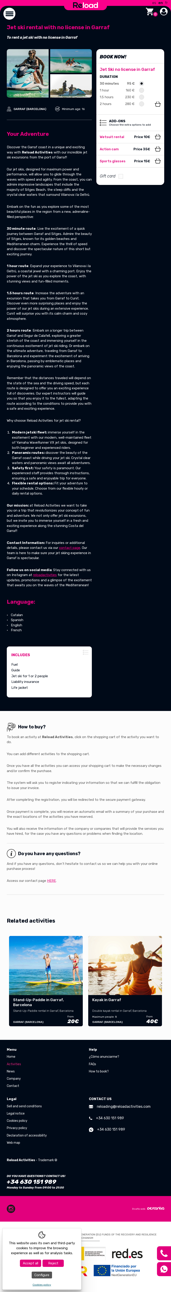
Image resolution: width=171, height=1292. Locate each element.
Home (11, 1057)
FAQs (92, 1064)
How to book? (99, 1071)
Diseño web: (148, 1208)
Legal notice (16, 1113)
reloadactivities (45, 575)
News (11, 1071)
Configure (41, 1275)
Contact (13, 1086)
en (160, 3)
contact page (69, 548)
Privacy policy (17, 1128)
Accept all (30, 1263)
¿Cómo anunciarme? (104, 1057)
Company (14, 1079)
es (154, 3)
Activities (14, 1064)
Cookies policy (17, 1121)
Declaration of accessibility (27, 1135)
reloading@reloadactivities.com (120, 1106)
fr (166, 3)
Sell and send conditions (24, 1106)
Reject (53, 1263)
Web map (13, 1143)
